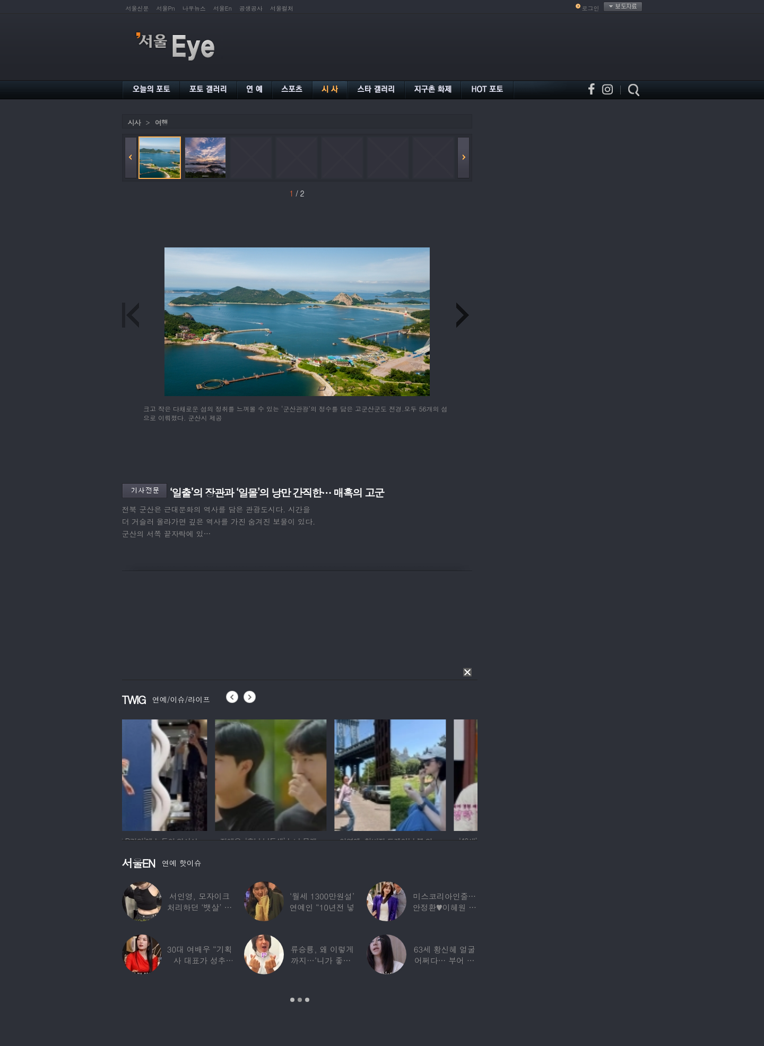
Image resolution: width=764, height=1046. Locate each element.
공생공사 (251, 8)
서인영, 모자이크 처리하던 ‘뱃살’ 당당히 (199, 907)
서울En (222, 8)
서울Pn (166, 8)
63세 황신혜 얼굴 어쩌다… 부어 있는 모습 (444, 960)
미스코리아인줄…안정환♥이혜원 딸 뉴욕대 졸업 (445, 907)
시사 (134, 122)
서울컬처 (281, 8)
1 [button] (292, 1000)
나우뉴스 (194, 8)
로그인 (591, 8)
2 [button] (300, 1000)
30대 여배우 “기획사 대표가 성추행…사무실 (199, 960)
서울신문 (137, 8)
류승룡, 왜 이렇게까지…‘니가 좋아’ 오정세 (321, 960)
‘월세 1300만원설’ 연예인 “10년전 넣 (322, 901)
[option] (177, 773)
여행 (161, 122)
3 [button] (307, 1000)
